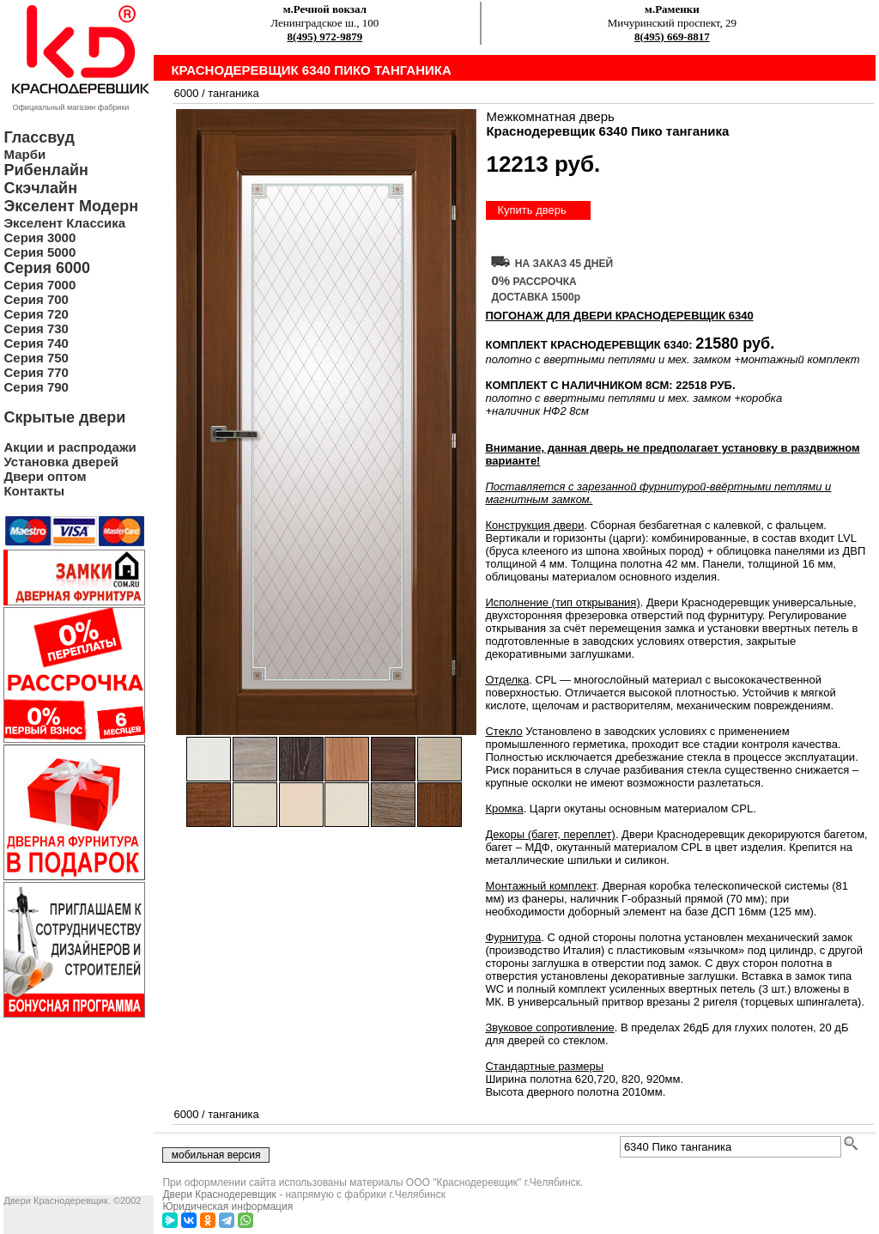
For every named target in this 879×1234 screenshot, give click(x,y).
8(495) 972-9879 (324, 36)
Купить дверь (531, 210)
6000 (185, 93)
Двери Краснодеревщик (219, 1194)
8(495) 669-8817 (672, 36)
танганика (233, 93)
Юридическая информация (227, 1207)
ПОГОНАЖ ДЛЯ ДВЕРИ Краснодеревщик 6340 (619, 315)
